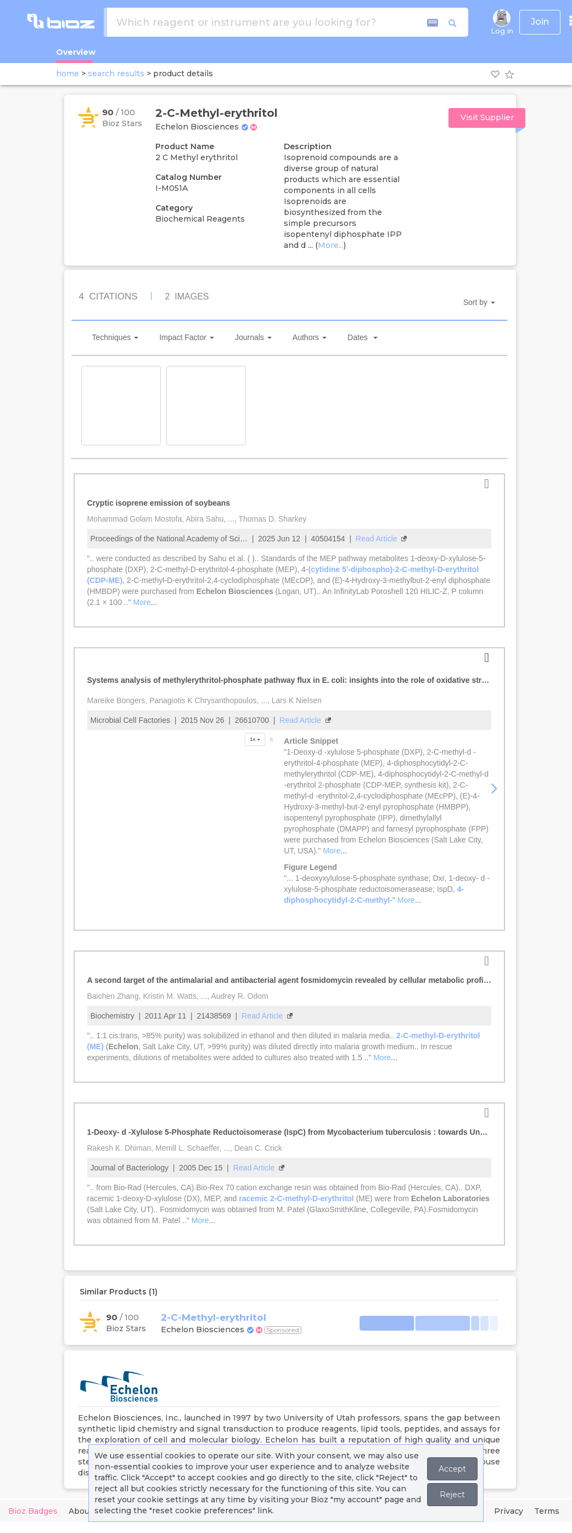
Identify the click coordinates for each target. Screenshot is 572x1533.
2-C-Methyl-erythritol (213, 1317)
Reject (452, 1495)
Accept (452, 1469)
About (81, 1511)
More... (331, 245)
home (67, 73)
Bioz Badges (33, 1511)
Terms (546, 1511)
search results (116, 73)
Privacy (508, 1511)
